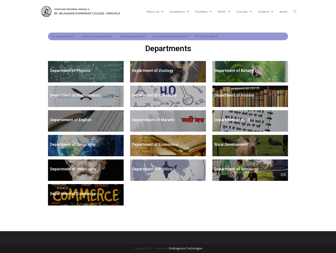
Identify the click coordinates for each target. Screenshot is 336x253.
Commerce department (170, 36)
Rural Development (231, 144)
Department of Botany (233, 70)
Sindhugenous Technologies (185, 248)
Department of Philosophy (73, 169)
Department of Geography (73, 144)
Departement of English (71, 120)
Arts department (133, 36)
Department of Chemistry (154, 95)
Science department (97, 36)
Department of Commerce (73, 193)
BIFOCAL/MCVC (206, 36)
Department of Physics (70, 70)
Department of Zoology (152, 70)
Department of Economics (155, 144)
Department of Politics (152, 169)
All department (63, 36)
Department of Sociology (236, 169)
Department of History (234, 95)
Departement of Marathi (153, 120)
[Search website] (295, 11)
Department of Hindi (232, 120)
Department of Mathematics (75, 95)
